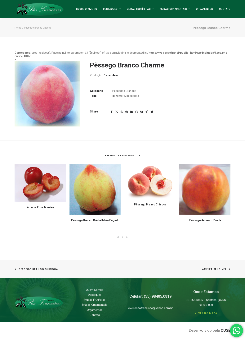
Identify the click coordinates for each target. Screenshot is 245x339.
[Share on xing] (146, 112)
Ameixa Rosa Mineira (40, 207)
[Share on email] (151, 112)
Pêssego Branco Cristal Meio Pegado (95, 220)
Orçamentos (204, 9)
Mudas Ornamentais (175, 9)
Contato (224, 9)
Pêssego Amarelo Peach (205, 220)
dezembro (118, 96)
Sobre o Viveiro (86, 9)
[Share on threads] (121, 112)
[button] (47, 93)
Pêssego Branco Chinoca (150, 204)
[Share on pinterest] (126, 112)
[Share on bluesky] (141, 112)
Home (18, 27)
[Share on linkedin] (131, 112)
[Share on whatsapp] (136, 112)
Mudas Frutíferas (140, 9)
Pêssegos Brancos (124, 91)
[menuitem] (88, 9)
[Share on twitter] (116, 112)
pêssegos (133, 96)
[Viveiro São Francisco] (40, 9)
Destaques (112, 9)
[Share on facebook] (111, 112)
